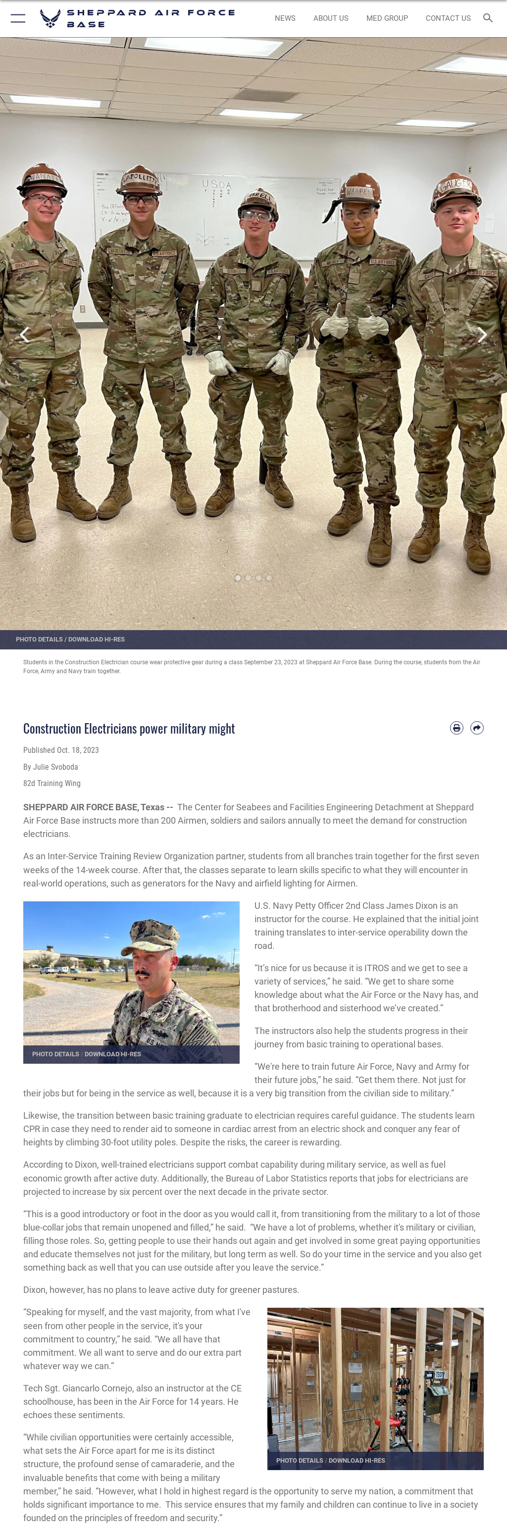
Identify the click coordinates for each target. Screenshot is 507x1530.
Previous (25, 335)
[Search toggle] (490, 18)
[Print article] (456, 728)
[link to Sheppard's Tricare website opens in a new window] (386, 18)
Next (481, 335)
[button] (16, 18)
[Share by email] (477, 728)
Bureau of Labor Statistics (276, 1178)
